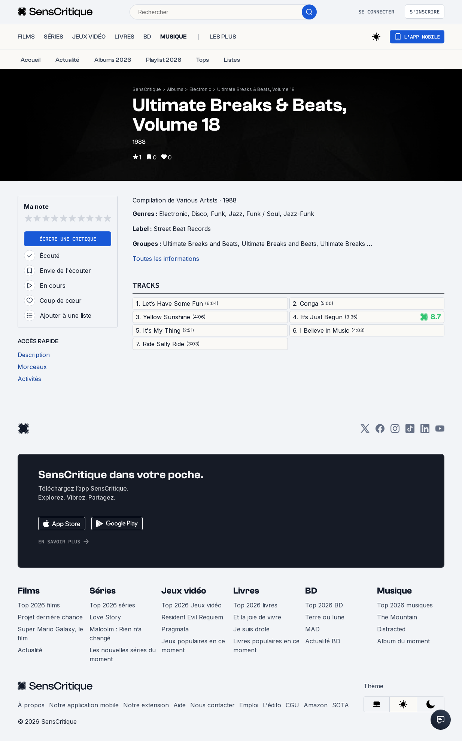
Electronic (200, 89)
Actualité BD (322, 641)
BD (311, 591)
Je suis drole (251, 629)
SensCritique (147, 89)
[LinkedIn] (424, 431)
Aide (179, 705)
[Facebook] (380, 431)
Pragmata (175, 629)
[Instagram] (394, 431)
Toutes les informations (166, 258)
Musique (394, 591)
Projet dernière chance (50, 617)
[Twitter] (365, 431)
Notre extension (146, 705)
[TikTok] (409, 431)
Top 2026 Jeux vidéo (191, 605)
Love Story (105, 617)
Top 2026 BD (324, 605)
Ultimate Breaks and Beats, (202, 243)
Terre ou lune (324, 617)
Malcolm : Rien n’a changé (115, 633)
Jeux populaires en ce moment (193, 645)
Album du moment (403, 641)
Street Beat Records (182, 228)
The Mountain (397, 617)
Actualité (30, 650)
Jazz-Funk (298, 213)
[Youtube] (439, 431)
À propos (31, 705)
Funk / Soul (263, 213)
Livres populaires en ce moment (266, 645)
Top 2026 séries (112, 605)
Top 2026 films (39, 605)
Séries (102, 591)
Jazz (236, 213)
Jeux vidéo (183, 591)
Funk (218, 213)
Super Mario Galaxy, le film (50, 633)
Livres (246, 591)
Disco (199, 213)
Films (29, 591)
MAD (312, 629)
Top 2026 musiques (405, 605)
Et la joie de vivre (257, 617)
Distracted (391, 629)
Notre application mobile (84, 705)
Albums (175, 89)
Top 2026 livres (255, 605)
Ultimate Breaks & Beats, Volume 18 (256, 89)
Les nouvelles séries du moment (122, 654)
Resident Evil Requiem (192, 617)
